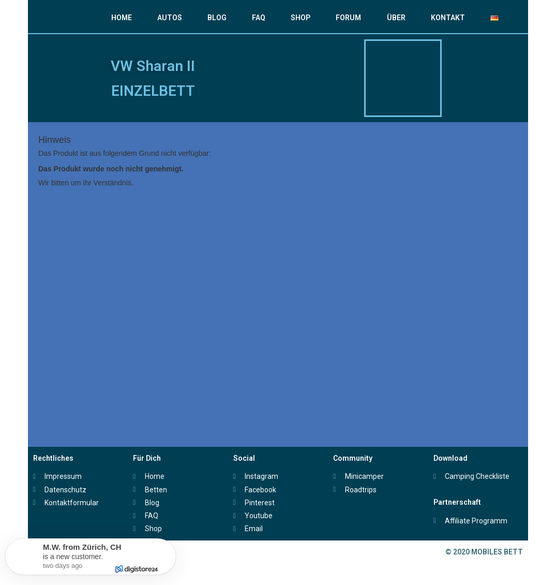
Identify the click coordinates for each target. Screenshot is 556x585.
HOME (121, 17)
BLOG (217, 17)
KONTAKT (448, 17)
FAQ (258, 17)
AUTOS (169, 17)
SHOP (300, 17)
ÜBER (396, 17)
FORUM (348, 17)
